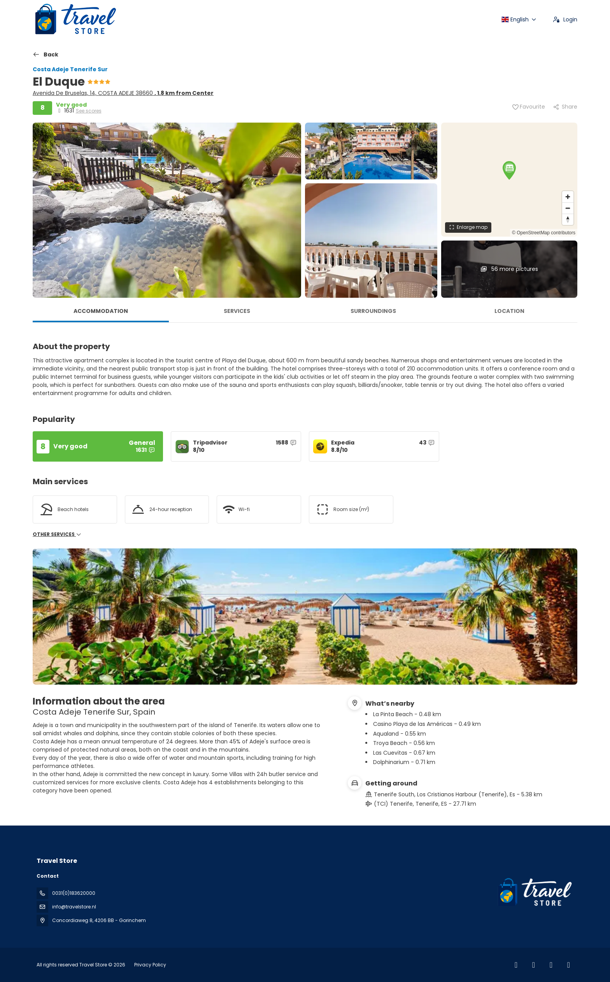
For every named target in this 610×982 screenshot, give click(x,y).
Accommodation (101, 311)
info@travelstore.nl (74, 906)
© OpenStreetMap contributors (543, 232)
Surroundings (373, 311)
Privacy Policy (150, 964)
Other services (57, 534)
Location (509, 311)
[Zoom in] (567, 196)
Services (237, 311)
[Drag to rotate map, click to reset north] (567, 219)
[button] (509, 170)
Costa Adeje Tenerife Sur (70, 69)
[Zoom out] (567, 208)
